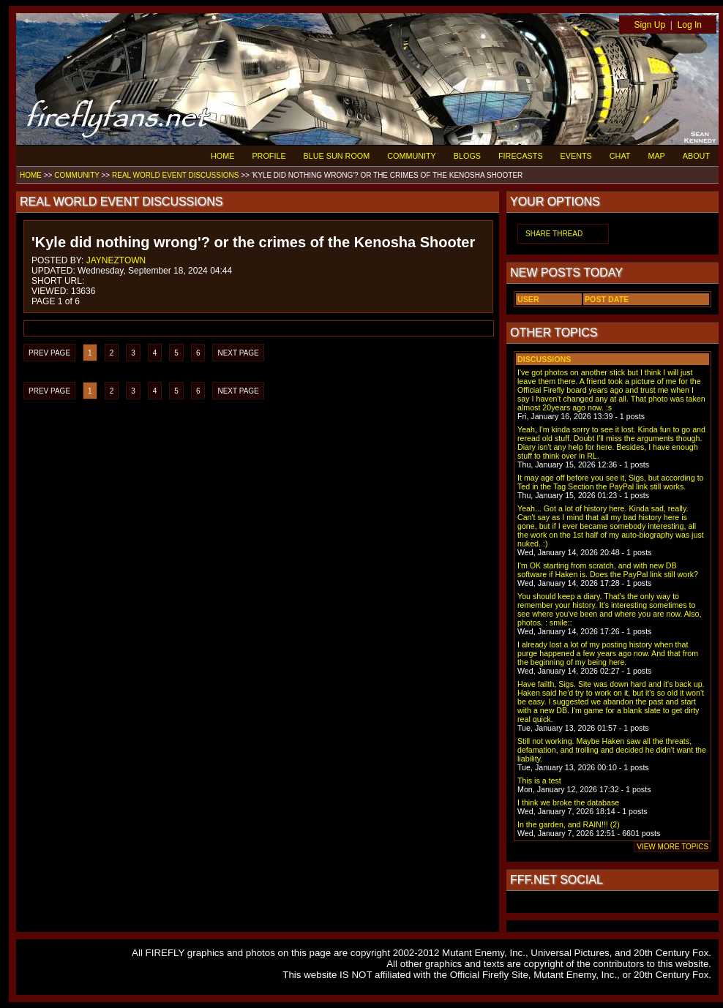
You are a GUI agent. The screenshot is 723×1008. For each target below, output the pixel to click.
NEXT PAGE (237, 353)
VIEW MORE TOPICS (672, 847)
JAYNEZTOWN (116, 260)
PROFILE (268, 155)
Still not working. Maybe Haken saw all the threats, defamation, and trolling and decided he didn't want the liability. (611, 750)
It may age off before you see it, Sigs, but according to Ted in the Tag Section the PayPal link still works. (610, 482)
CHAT (620, 155)
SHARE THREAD (553, 234)
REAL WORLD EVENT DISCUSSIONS (175, 175)
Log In (690, 25)
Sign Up (649, 25)
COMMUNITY (411, 155)
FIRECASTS (520, 155)
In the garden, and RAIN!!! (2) (568, 824)
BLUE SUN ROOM (337, 155)
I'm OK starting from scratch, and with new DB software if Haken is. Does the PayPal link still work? (607, 570)
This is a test (539, 780)
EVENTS (576, 155)
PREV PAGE (49, 353)
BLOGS (467, 155)
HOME (222, 155)
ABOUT (696, 155)
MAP (656, 155)
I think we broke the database (568, 802)
